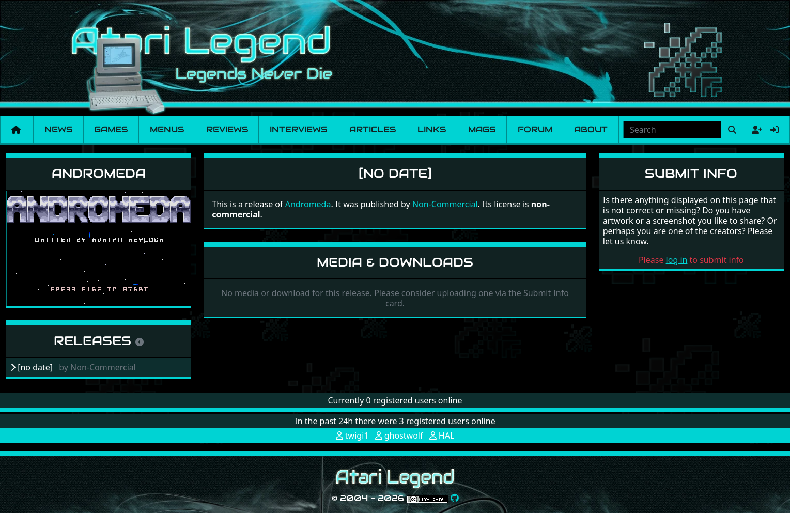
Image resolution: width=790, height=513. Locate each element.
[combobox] (672, 129)
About (591, 129)
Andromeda (99, 173)
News (58, 129)
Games (111, 129)
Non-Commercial (445, 204)
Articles (372, 129)
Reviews (227, 129)
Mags (481, 129)
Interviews (298, 129)
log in (677, 260)
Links (431, 129)
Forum (535, 129)
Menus (167, 129)
